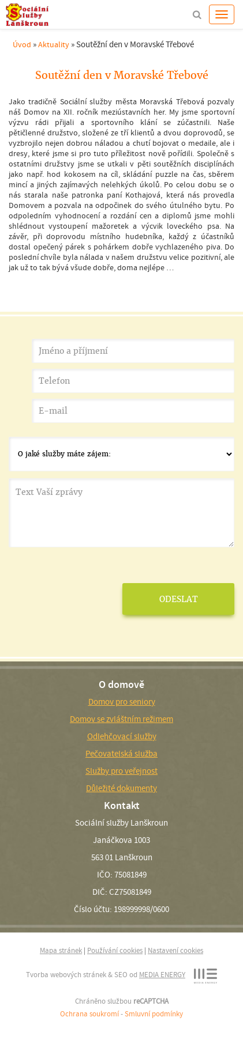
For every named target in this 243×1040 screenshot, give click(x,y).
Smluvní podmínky (154, 1014)
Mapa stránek (61, 950)
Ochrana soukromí (89, 1014)
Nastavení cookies (175, 950)
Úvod (22, 44)
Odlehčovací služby (121, 736)
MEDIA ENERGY (162, 975)
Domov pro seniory (121, 702)
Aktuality (53, 44)
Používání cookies (115, 950)
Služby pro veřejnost (121, 771)
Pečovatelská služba (121, 753)
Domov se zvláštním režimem (121, 719)
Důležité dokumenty (121, 788)
